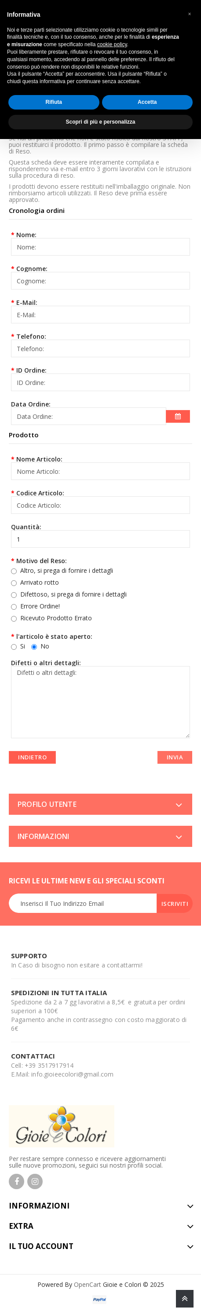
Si (18, 646)
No (40, 646)
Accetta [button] (147, 102)
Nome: (26, 234)
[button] (190, 14)
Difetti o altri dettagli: (46, 662)
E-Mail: (26, 302)
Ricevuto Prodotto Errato (56, 618)
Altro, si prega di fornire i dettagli (66, 570)
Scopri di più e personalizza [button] (100, 122)
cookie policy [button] (112, 44)
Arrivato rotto (39, 582)
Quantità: (26, 526)
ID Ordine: (31, 370)
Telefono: (31, 336)
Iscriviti (175, 904)
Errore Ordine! (40, 606)
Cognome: (32, 268)
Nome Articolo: (39, 458)
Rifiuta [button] (54, 102)
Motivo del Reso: (41, 560)
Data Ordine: (31, 403)
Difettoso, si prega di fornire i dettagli (73, 594)
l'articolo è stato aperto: (54, 636)
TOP (184, 1298)
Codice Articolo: (40, 492)
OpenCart (87, 1284)
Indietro (32, 757)
